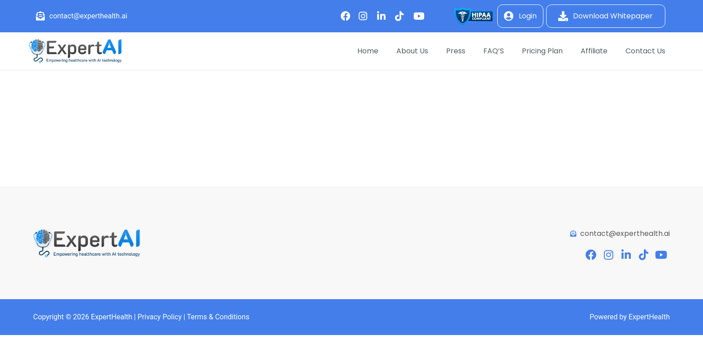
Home (367, 51)
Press (455, 51)
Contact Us (645, 51)
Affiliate (594, 51)
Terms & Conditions (218, 317)
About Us (412, 51)
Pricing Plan (542, 51)
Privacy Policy (160, 317)
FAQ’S (493, 51)
